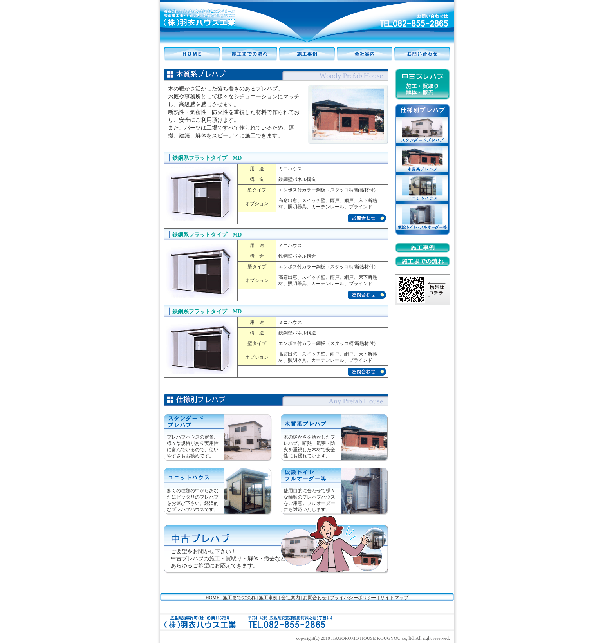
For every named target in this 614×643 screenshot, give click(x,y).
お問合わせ (315, 597)
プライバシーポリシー (353, 597)
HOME (212, 597)
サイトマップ (394, 597)
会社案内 (290, 597)
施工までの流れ (239, 597)
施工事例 (268, 597)
